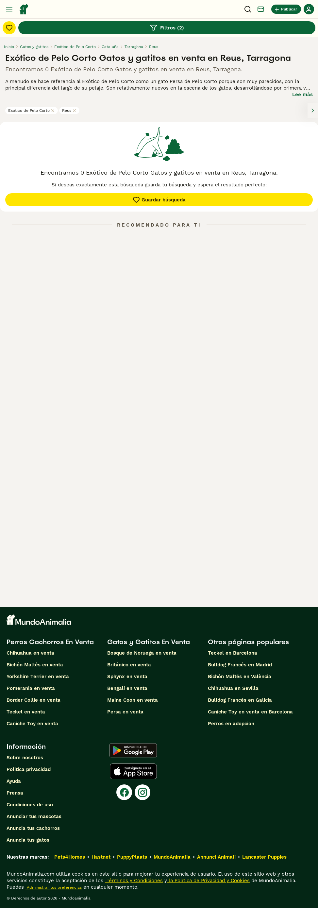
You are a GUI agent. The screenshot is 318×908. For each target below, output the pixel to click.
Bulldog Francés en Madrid (240, 665)
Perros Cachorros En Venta (50, 642)
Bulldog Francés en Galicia (240, 700)
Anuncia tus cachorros (33, 828)
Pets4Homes (69, 857)
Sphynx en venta (127, 676)
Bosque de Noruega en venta (141, 653)
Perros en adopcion (231, 724)
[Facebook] (124, 792)
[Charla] (260, 9)
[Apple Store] (133, 771)
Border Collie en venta (33, 700)
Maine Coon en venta (132, 700)
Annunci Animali (216, 857)
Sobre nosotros (25, 758)
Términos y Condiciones (134, 880)
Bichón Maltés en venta (35, 665)
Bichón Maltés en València (239, 676)
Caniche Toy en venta (32, 724)
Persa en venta (125, 712)
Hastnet (101, 857)
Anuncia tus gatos (28, 840)
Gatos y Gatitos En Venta (148, 642)
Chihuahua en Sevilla (233, 688)
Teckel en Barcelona (232, 653)
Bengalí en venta (127, 688)
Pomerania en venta (31, 688)
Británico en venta (129, 665)
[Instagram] (142, 792)
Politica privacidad (29, 769)
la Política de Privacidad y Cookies (208, 880)
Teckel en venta (26, 712)
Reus (69, 110)
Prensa (15, 793)
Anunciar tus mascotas (34, 816)
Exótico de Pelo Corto (31, 110)
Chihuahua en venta (30, 653)
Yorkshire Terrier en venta (38, 676)
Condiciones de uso (30, 805)
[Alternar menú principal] (9, 9)
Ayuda (14, 781)
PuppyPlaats (132, 857)
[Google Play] (133, 750)
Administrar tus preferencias (53, 887)
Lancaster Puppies (264, 857)
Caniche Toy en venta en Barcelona (250, 712)
